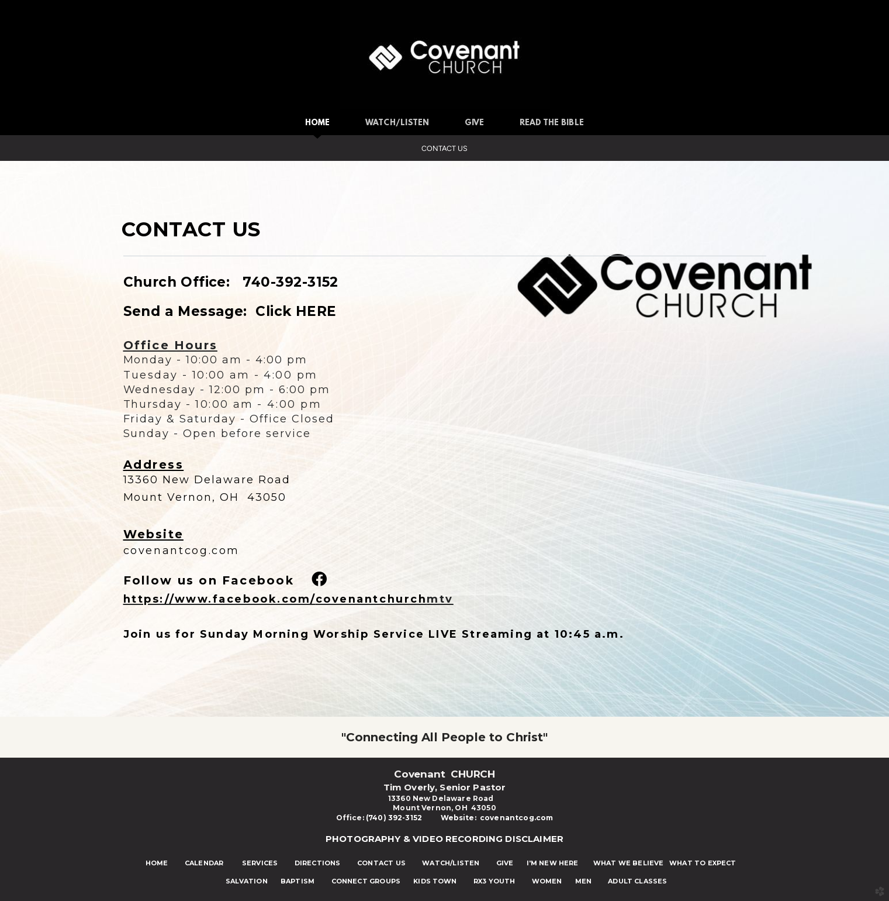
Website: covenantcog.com (497, 817)
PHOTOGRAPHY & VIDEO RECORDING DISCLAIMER (444, 838)
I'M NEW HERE (546, 863)
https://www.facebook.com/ (275, 599)
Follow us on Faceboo (204, 580)
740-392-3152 (286, 282)
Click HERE (295, 311)
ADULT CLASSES (637, 881)
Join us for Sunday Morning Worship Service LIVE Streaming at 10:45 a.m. (375, 634)
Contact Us (444, 148)
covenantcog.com (181, 550)
